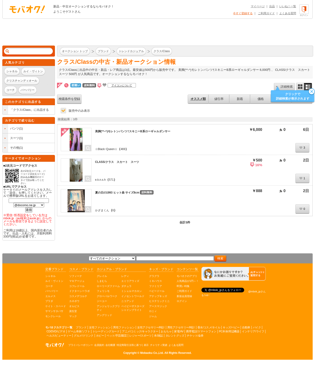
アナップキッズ (158, 296)
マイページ (258, 6)
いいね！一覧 (287, 6)
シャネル (50, 276)
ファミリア (155, 286)
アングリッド (104, 315)
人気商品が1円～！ (188, 281)
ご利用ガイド (266, 13)
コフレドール (77, 286)
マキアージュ (77, 281)
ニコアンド (127, 301)
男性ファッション (124, 327)
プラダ (49, 301)
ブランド (81, 327)
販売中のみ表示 (79, 110)
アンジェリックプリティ (108, 308)
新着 (240, 99)
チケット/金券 (195, 335)
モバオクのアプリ (187, 276)
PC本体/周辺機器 (229, 331)
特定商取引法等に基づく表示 (133, 345)
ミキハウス (155, 281)
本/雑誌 (158, 335)
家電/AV (178, 331)
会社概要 (110, 345)
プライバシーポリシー (80, 345)
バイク (257, 327)
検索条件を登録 (69, 99)
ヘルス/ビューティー (59, 335)
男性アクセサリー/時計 (181, 327)
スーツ (14, 138)
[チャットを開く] (233, 274)
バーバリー (51, 291)
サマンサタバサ (54, 311)
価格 (261, 99)
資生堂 (73, 311)
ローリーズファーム (108, 286)
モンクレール (53, 316)
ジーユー (102, 301)
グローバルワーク (107, 296)
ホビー (100, 335)
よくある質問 (287, 13)
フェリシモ (103, 291)
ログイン (182, 301)
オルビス (74, 306)
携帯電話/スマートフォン (201, 331)
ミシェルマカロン (131, 291)
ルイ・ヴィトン (54, 281)
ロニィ (153, 311)
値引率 (218, 99)
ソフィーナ (75, 276)
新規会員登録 (184, 296)
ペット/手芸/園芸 (117, 335)
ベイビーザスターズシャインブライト (132, 308)
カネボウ (74, 301)
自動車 (246, 327)
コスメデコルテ (78, 296)
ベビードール (157, 291)
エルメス (50, 296)
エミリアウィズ (130, 281)
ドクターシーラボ (79, 291)
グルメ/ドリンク (83, 335)
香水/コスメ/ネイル (208, 327)
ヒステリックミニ (159, 301)
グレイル (102, 276)
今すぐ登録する (243, 13)
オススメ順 (198, 99)
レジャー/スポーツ (140, 335)
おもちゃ (166, 331)
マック (73, 316)
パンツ (14, 128)
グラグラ (154, 276)
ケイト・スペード (55, 306)
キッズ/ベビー (231, 327)
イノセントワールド (132, 296)
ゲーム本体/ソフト (79, 331)
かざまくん (102, 210)
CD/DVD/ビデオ (56, 331)
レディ (125, 276)
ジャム (153, 316)
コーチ (49, 286)
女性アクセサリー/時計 (151, 327)
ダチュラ (126, 286)
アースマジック (158, 306)
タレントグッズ (174, 335)
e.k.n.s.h (100, 179)
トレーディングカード (106, 331)
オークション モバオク (27, 9)
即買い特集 (183, 286)
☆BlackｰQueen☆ (106, 149)
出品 (272, 6)
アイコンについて (121, 85)
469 (123, 149)
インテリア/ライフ (253, 331)
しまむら (102, 281)
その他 (14, 147)
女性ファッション (100, 327)
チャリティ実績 (158, 345)
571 (111, 179)
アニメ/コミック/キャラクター (140, 331)
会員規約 (99, 345)
